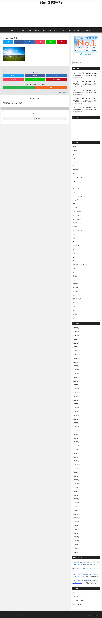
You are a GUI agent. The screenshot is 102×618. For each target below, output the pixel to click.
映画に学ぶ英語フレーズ (80, 264)
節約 (74, 295)
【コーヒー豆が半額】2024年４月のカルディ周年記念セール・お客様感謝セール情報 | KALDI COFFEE (86, 101)
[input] (86, 62)
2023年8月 (76, 366)
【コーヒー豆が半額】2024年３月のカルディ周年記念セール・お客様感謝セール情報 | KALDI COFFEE (86, 109)
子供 (74, 249)
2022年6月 (76, 411)
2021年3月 (76, 453)
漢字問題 (75, 283)
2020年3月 (76, 499)
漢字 (74, 280)
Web (74, 166)
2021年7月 (76, 442)
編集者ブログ (77, 299)
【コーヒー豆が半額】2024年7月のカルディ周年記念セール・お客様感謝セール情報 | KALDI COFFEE (86, 75)
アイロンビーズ (77, 177)
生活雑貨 (75, 291)
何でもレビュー (77, 230)
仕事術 (75, 226)
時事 (74, 268)
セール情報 (76, 200)
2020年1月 (76, 506)
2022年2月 (76, 423)
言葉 (74, 310)
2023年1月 (76, 388)
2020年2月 (76, 502)
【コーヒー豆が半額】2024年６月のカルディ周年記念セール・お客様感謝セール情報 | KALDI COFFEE (86, 84)
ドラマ (75, 207)
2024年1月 (76, 347)
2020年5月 (76, 491)
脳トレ (75, 302)
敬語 (74, 253)
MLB (74, 154)
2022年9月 (76, 404)
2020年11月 (76, 468)
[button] (98, 62)
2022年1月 (76, 426)
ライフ (75, 223)
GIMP (74, 147)
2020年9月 (76, 476)
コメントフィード (78, 600)
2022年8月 (76, 407)
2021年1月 (76, 461)
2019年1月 (76, 552)
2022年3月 (76, 419)
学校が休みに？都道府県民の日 (81, 568)
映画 (74, 261)
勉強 (74, 238)
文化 (74, 257)
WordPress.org (77, 604)
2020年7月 (76, 484)
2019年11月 (76, 514)
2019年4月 (76, 540)
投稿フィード (77, 596)
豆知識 (75, 314)
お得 (74, 173)
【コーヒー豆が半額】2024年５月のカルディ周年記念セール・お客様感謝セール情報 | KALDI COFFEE (86, 92)
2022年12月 (76, 392)
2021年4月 (76, 449)
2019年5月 (76, 537)
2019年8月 (76, 525)
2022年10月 (76, 400)
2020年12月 (76, 464)
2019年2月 (76, 548)
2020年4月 (76, 495)
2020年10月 (76, 472)
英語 (74, 306)
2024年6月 (76, 331)
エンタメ (75, 185)
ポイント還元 (77, 215)
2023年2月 (76, 385)
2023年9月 (76, 362)
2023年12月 (76, 350)
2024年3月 (76, 339)
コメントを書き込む (34, 118)
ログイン (75, 593)
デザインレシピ (77, 204)
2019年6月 (76, 533)
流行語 (75, 276)
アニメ (75, 181)
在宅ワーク (76, 245)
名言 (74, 242)
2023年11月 (76, 354)
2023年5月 (76, 377)
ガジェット (76, 188)
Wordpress (76, 169)
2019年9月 (76, 521)
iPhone (75, 150)
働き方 (75, 234)
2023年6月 (76, 373)
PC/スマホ (76, 162)
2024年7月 (76, 328)
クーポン (75, 192)
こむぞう (95, 568)
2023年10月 (76, 358)
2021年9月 (76, 434)
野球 (74, 318)
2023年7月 (76, 369)
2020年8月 (76, 480)
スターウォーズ (77, 196)
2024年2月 (76, 343)
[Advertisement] (51, 17)
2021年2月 (76, 457)
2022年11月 (76, 396)
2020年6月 (76, 487)
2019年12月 (76, 510)
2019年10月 (76, 518)
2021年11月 (76, 430)
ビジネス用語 (77, 211)
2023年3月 (76, 381)
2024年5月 (76, 335)
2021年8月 (76, 438)
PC (74, 158)
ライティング (77, 219)
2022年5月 (76, 415)
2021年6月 (76, 445)
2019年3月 (76, 544)
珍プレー (75, 287)
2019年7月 (76, 529)
